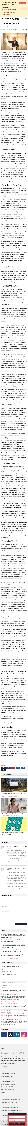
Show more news (14, 958)
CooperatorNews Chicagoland (8, 1073)
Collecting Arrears (13, 994)
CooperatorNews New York (7, 1081)
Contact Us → (4, 1066)
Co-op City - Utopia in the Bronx (8, 974)
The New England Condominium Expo (10, 1105)
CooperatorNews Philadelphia (8, 1084)
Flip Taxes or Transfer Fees (14, 1019)
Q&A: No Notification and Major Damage (10, 966)
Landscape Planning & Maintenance (9, 977)
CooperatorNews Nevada (7, 1076)
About (3, 1048)
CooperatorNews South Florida (8, 1086)
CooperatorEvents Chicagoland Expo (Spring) (11, 1110)
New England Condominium (7, 1089)
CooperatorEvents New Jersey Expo (9, 1102)
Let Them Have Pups (6, 971)
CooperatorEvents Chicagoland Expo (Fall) (11, 1107)
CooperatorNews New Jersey (8, 1079)
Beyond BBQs (4, 969)
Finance (25, 29)
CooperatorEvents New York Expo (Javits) (10, 1099)
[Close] (22, 3)
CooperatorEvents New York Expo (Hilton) (10, 1097)
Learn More (8, 14)
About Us (3, 1124)
